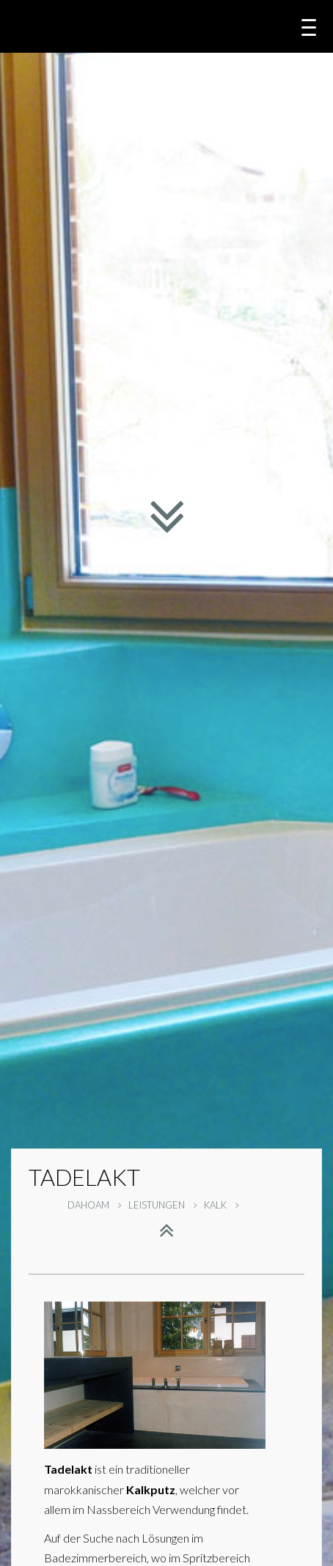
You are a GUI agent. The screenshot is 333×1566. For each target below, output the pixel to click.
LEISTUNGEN (162, 1205)
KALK (221, 1205)
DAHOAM (94, 1205)
